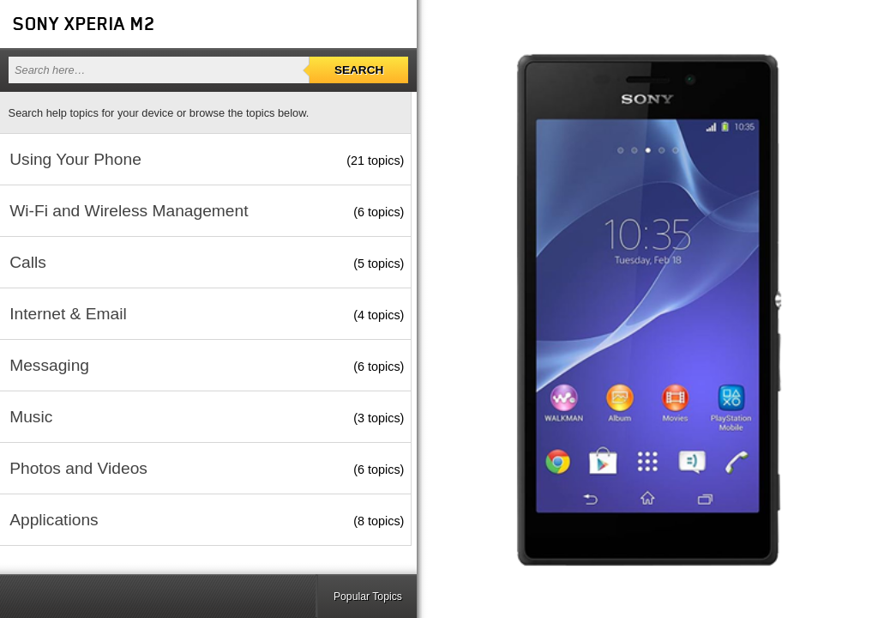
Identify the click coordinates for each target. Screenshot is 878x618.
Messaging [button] (49, 365)
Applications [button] (53, 520)
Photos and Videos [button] (78, 468)
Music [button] (30, 417)
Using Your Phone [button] (75, 159)
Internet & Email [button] (68, 314)
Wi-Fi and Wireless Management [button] (128, 211)
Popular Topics (368, 597)
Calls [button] (27, 262)
